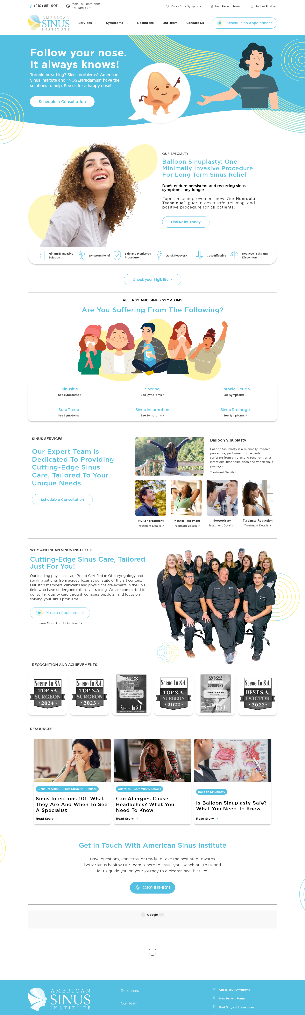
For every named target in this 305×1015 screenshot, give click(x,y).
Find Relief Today (186, 221)
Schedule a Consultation (62, 101)
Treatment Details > (223, 472)
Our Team (170, 23)
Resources (145, 23)
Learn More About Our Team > (60, 623)
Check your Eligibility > (152, 279)
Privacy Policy (178, 1009)
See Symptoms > (70, 395)
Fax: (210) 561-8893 (54, 977)
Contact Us (195, 23)
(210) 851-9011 (49, 961)
